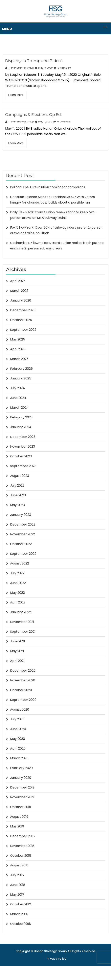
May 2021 (17, 651)
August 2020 (19, 709)
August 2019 (19, 816)
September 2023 (23, 466)
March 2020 (19, 758)
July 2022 (17, 573)
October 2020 (21, 690)
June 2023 (18, 495)
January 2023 (20, 514)
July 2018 (17, 875)
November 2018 (22, 846)
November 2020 (22, 680)
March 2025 (19, 359)
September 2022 (23, 553)
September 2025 (23, 329)
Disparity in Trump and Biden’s (34, 60)
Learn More (16, 95)
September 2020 (23, 699)
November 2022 (22, 534)
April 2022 (17, 602)
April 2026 (18, 281)
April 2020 (18, 748)
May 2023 (17, 505)
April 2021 (17, 661)
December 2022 (22, 524)
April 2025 (18, 349)
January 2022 (20, 612)
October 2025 (21, 320)
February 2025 (21, 368)
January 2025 (20, 378)
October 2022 (21, 544)
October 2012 (20, 904)
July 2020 (17, 719)
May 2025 (17, 339)
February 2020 (21, 768)
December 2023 (22, 437)
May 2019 (17, 826)
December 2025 (22, 310)
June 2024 (18, 398)
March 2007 (19, 914)
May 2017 (17, 894)
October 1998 (20, 923)
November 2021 (22, 622)
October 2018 (20, 855)
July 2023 (17, 485)
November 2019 (22, 797)
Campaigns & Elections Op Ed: (33, 114)
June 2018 (17, 885)
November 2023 (22, 446)
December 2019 (22, 787)
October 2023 (21, 456)
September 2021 (22, 631)
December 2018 (22, 836)
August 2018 (19, 865)
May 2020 (17, 738)
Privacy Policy (56, 959)
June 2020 (18, 729)
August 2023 (19, 475)
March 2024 (19, 407)
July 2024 (17, 388)
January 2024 (20, 427)
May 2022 (17, 592)
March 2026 (19, 290)
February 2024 (21, 417)
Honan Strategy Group (19, 67)
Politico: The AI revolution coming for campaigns (47, 187)
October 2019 (20, 807)
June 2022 (18, 583)
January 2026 (20, 300)
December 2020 (22, 670)
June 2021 (17, 641)
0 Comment (62, 67)
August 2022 (19, 563)
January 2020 (20, 777)
